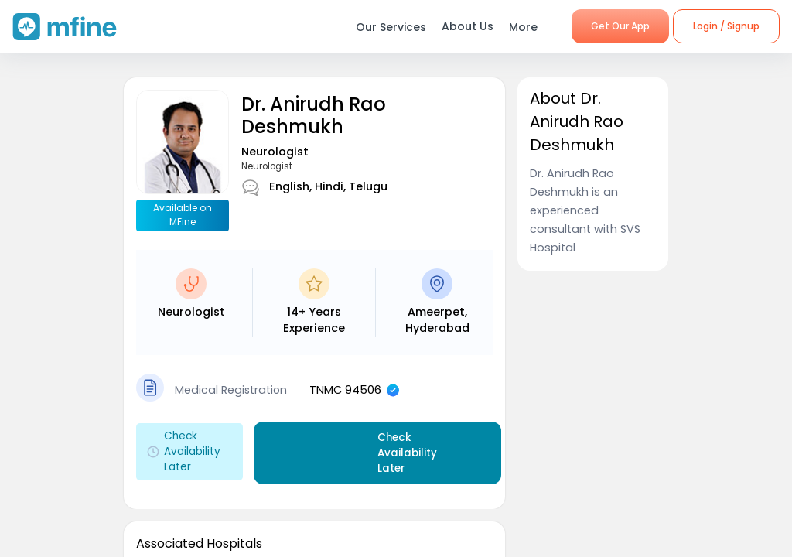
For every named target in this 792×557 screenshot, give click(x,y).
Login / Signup (726, 25)
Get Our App (620, 25)
